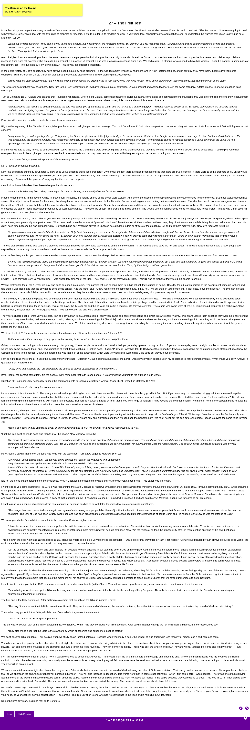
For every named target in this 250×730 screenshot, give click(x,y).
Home (9, 714)
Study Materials (24, 714)
